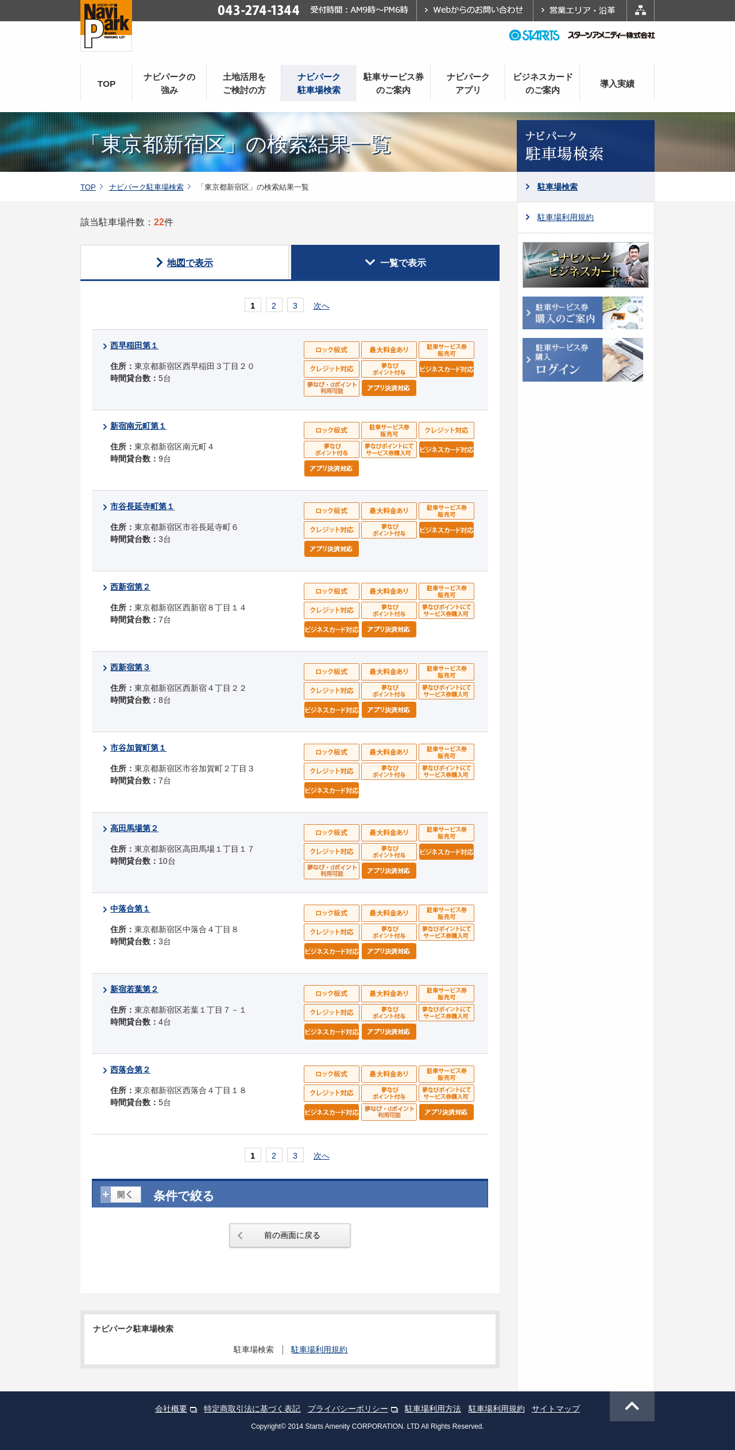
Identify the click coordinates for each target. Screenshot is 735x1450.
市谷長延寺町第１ (142, 506)
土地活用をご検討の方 (244, 83)
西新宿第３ (130, 667)
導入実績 (617, 84)
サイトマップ (556, 1408)
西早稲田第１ (134, 345)
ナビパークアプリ (468, 83)
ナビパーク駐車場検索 (319, 83)
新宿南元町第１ (138, 425)
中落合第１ (130, 908)
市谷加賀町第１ (138, 747)
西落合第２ (130, 1069)
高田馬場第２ (134, 828)
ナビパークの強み (169, 83)
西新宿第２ (130, 586)
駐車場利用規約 (565, 217)
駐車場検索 (557, 186)
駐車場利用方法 (433, 1408)
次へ (322, 305)
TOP (107, 84)
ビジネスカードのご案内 (543, 83)
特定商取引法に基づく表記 (252, 1408)
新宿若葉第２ (134, 989)
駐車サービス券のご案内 (393, 83)
